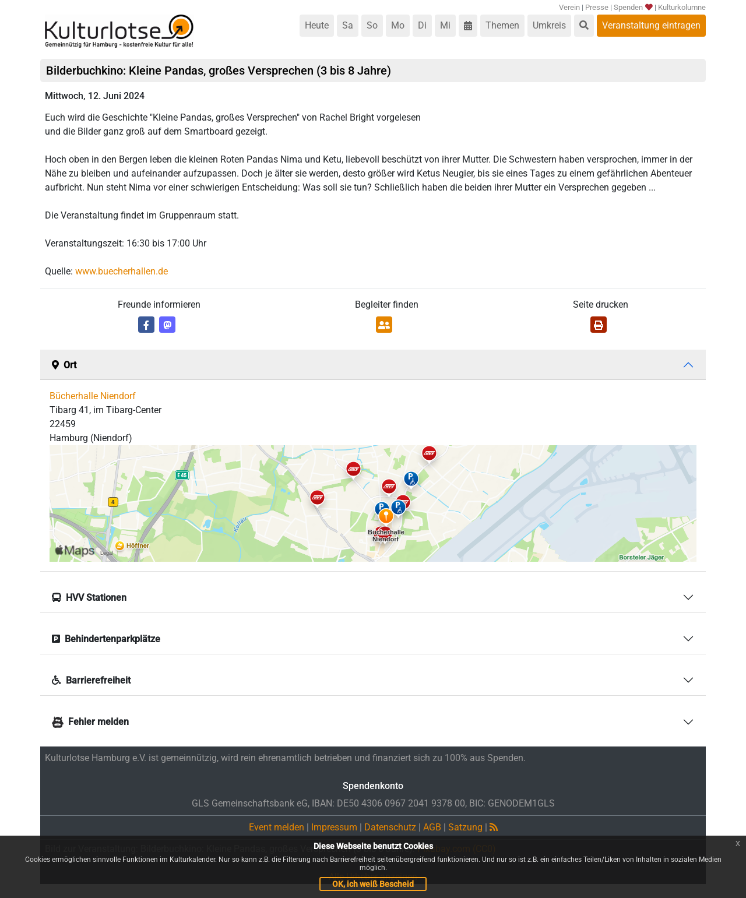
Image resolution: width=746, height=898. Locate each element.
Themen (502, 25)
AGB (432, 827)
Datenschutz (390, 827)
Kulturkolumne (682, 7)
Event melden (276, 827)
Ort (64, 365)
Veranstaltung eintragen (651, 25)
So (372, 25)
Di (422, 25)
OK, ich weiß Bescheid (373, 884)
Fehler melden (90, 722)
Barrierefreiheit (91, 680)
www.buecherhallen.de (121, 271)
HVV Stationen (89, 597)
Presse (596, 7)
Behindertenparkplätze (106, 639)
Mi (445, 25)
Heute (317, 25)
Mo (397, 25)
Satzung (465, 827)
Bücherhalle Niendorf (93, 396)
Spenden (633, 7)
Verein (569, 7)
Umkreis (549, 25)
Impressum (334, 827)
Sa (347, 25)
